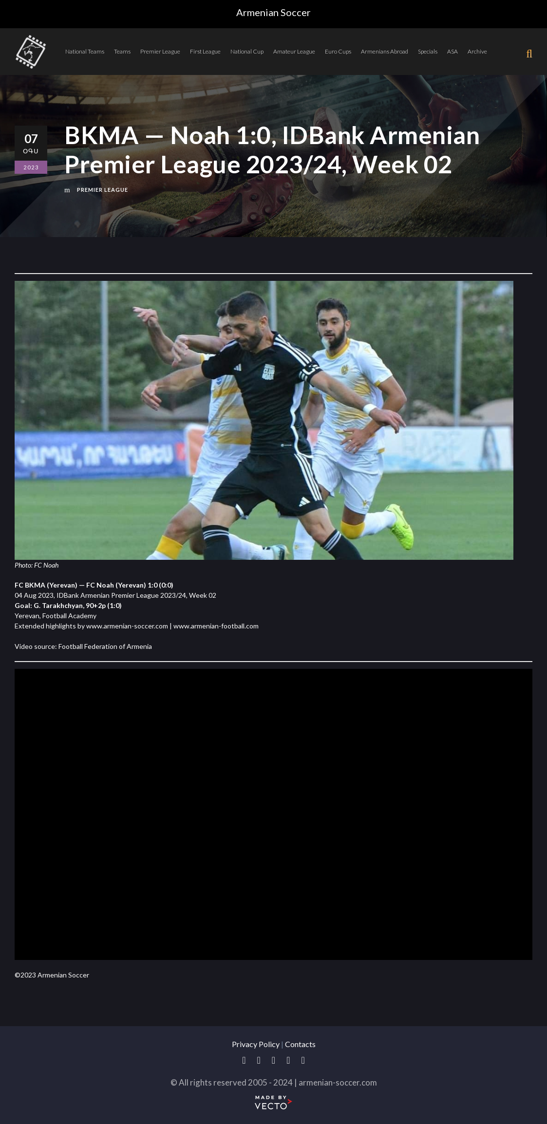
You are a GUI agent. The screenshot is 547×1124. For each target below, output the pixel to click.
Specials (427, 51)
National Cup (247, 51)
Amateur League (294, 51)
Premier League (160, 51)
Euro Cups (338, 51)
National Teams (84, 51)
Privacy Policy (256, 1044)
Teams (122, 51)
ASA (452, 51)
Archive (477, 51)
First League (205, 51)
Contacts (300, 1044)
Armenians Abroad (384, 51)
